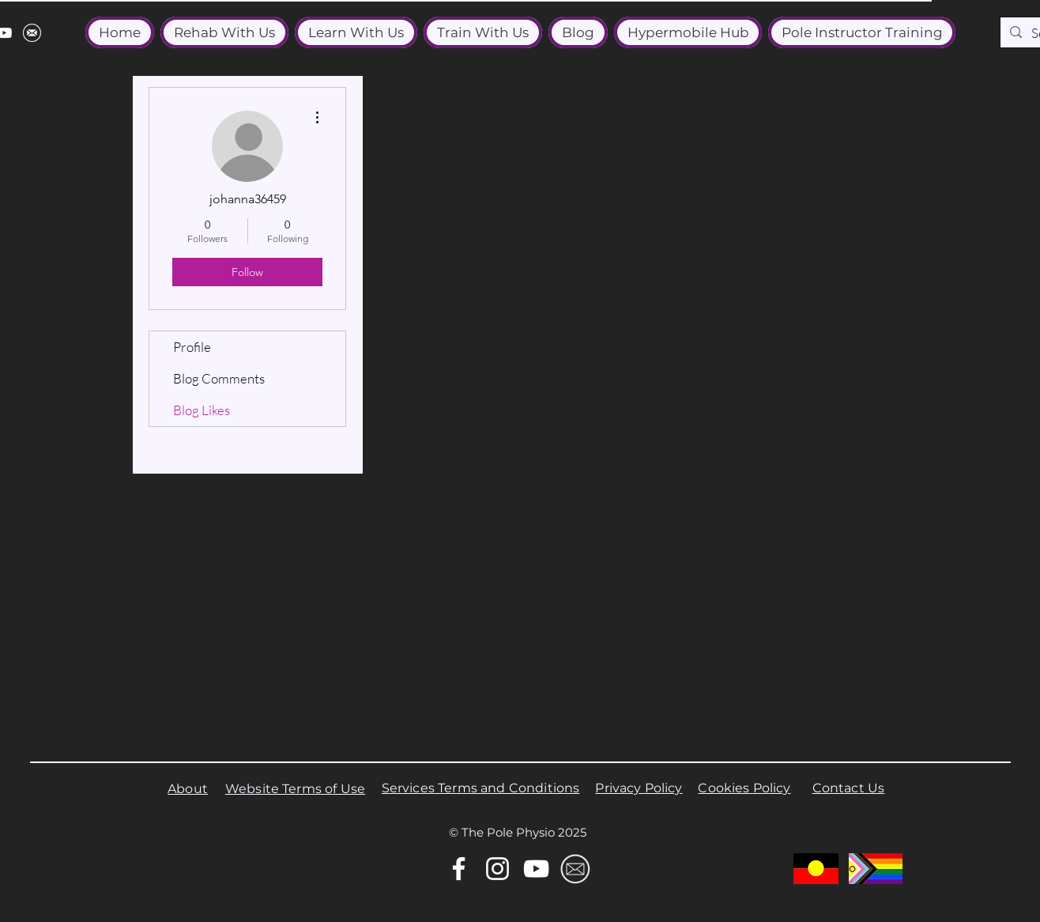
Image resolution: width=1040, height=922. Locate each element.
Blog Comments (219, 378)
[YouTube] (536, 868)
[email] (32, 33)
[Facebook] (458, 868)
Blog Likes (201, 410)
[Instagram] (497, 868)
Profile (192, 346)
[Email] (575, 868)
